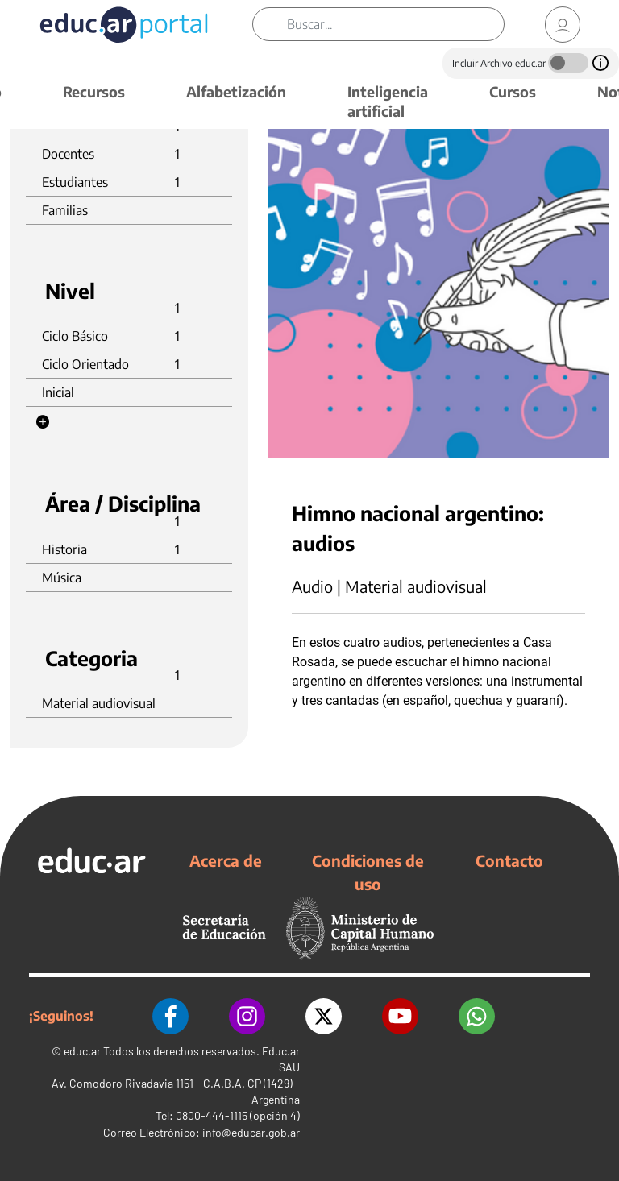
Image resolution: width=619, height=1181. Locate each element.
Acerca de (225, 860)
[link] (562, 24)
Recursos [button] (94, 91)
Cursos (512, 91)
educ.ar (82, 1051)
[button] (43, 422)
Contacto (509, 860)
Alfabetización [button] (236, 91)
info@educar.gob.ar (251, 1132)
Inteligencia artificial (387, 101)
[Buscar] (395, 24)
